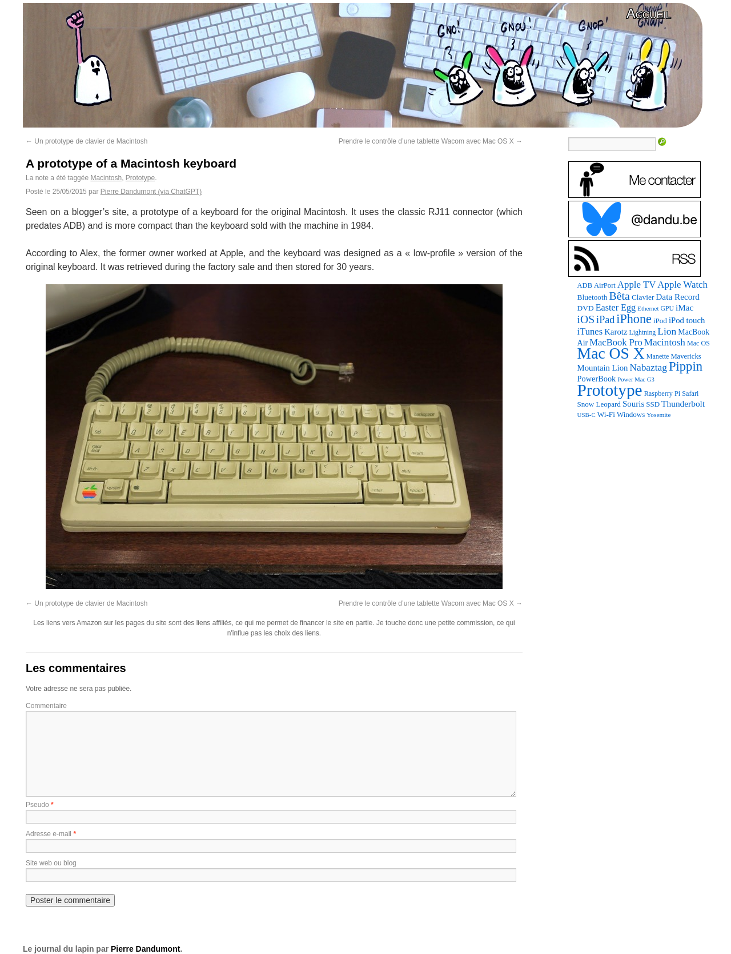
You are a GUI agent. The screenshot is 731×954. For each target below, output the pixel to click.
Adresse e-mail (48, 834)
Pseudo (37, 805)
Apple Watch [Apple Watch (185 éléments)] (682, 284)
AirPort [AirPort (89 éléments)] (605, 285)
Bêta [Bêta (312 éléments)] (619, 295)
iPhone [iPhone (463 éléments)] (633, 319)
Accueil (648, 13)
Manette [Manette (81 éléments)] (657, 356)
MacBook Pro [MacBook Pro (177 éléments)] (615, 342)
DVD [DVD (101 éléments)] (585, 308)
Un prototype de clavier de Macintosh (86, 141)
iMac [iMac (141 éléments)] (684, 307)
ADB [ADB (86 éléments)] (584, 285)
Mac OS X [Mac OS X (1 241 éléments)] (611, 353)
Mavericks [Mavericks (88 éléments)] (685, 356)
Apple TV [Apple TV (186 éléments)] (636, 284)
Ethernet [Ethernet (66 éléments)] (647, 308)
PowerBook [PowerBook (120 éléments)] (596, 378)
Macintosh (106, 178)
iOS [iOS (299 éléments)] (586, 319)
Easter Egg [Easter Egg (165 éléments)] (616, 307)
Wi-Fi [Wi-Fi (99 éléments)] (606, 414)
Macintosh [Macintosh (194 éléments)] (664, 342)
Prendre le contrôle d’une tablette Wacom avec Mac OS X (431, 141)
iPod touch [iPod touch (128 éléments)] (687, 320)
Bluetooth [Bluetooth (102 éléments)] (592, 297)
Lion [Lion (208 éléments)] (666, 331)
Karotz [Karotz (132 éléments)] (615, 331)
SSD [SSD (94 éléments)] (653, 404)
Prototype (140, 178)
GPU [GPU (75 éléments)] (667, 308)
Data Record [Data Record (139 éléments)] (678, 296)
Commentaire (46, 706)
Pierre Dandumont (145, 948)
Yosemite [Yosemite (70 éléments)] (658, 414)
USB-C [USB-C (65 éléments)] (586, 414)
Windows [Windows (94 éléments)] (631, 414)
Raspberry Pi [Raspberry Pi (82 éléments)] (662, 393)
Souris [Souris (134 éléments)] (633, 403)
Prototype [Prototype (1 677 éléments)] (609, 390)
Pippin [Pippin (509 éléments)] (685, 366)
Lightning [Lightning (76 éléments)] (642, 332)
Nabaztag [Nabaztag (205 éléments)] (648, 367)
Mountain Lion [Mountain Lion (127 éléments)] (602, 367)
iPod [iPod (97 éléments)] (660, 320)
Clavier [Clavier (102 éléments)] (643, 297)
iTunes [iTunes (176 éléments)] (590, 331)
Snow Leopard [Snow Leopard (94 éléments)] (599, 404)
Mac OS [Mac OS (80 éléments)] (698, 343)
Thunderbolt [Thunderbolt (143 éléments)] (683, 403)
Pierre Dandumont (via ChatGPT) (151, 192)
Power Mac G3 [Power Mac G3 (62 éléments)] (635, 379)
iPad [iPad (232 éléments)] (605, 319)
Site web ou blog (51, 863)
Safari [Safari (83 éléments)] (690, 393)
